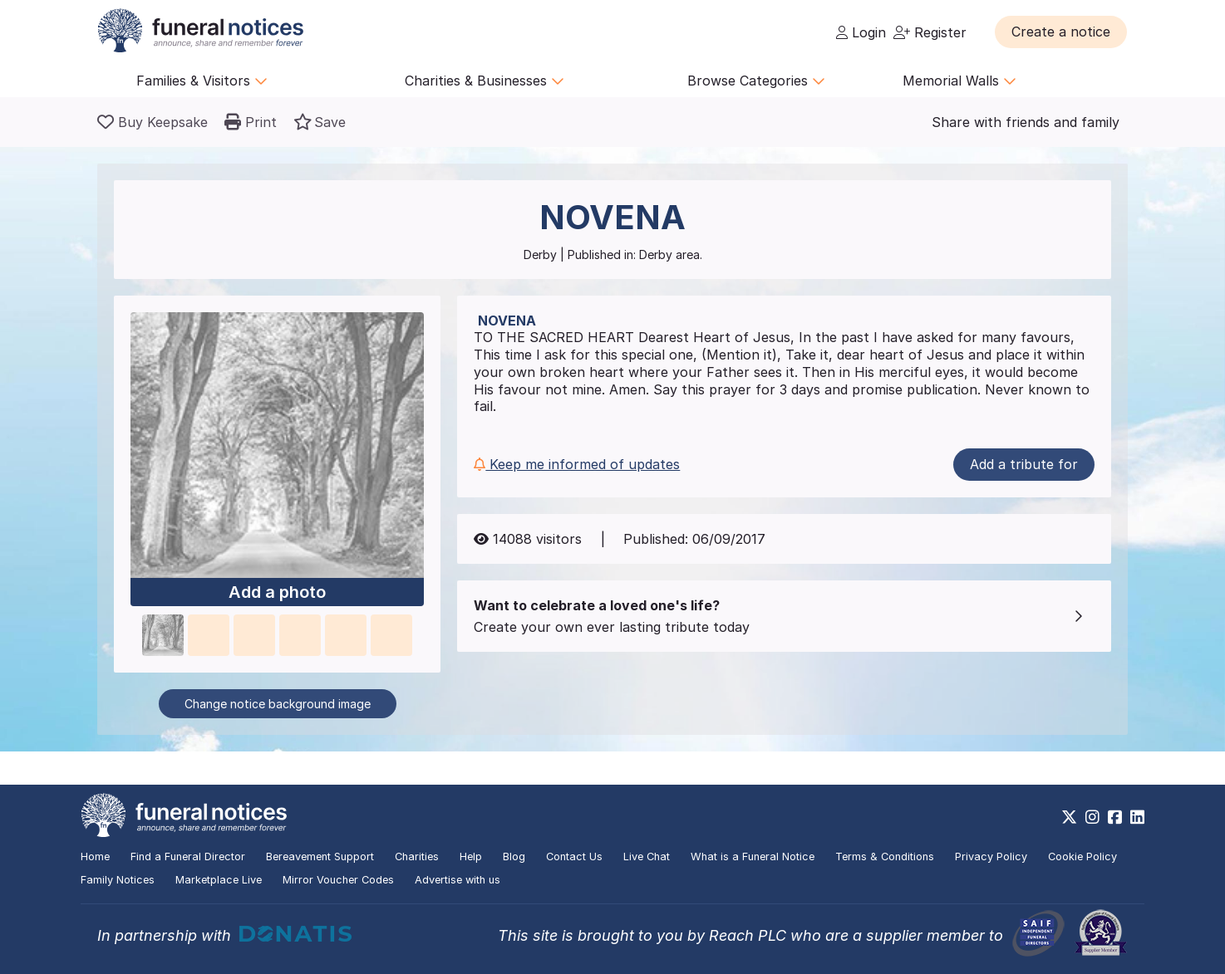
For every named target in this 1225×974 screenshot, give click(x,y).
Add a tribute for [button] (1024, 464)
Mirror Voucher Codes (338, 880)
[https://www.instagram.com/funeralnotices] (1092, 817)
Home (95, 856)
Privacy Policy (991, 856)
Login (861, 32)
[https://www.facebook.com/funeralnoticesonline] (1115, 817)
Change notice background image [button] (277, 704)
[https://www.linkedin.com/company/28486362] (1137, 817)
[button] (1061, 31)
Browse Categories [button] (756, 80)
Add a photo (277, 592)
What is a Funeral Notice (752, 856)
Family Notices (118, 880)
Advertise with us (457, 880)
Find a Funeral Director (187, 856)
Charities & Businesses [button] (484, 80)
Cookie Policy (1082, 856)
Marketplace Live (218, 880)
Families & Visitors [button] (202, 80)
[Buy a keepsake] (152, 122)
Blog (514, 856)
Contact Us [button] (574, 856)
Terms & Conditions (884, 856)
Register (930, 32)
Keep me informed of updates (577, 464)
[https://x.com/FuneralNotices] (1069, 817)
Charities (417, 856)
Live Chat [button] (646, 856)
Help (471, 856)
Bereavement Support (320, 856)
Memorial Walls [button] (959, 80)
